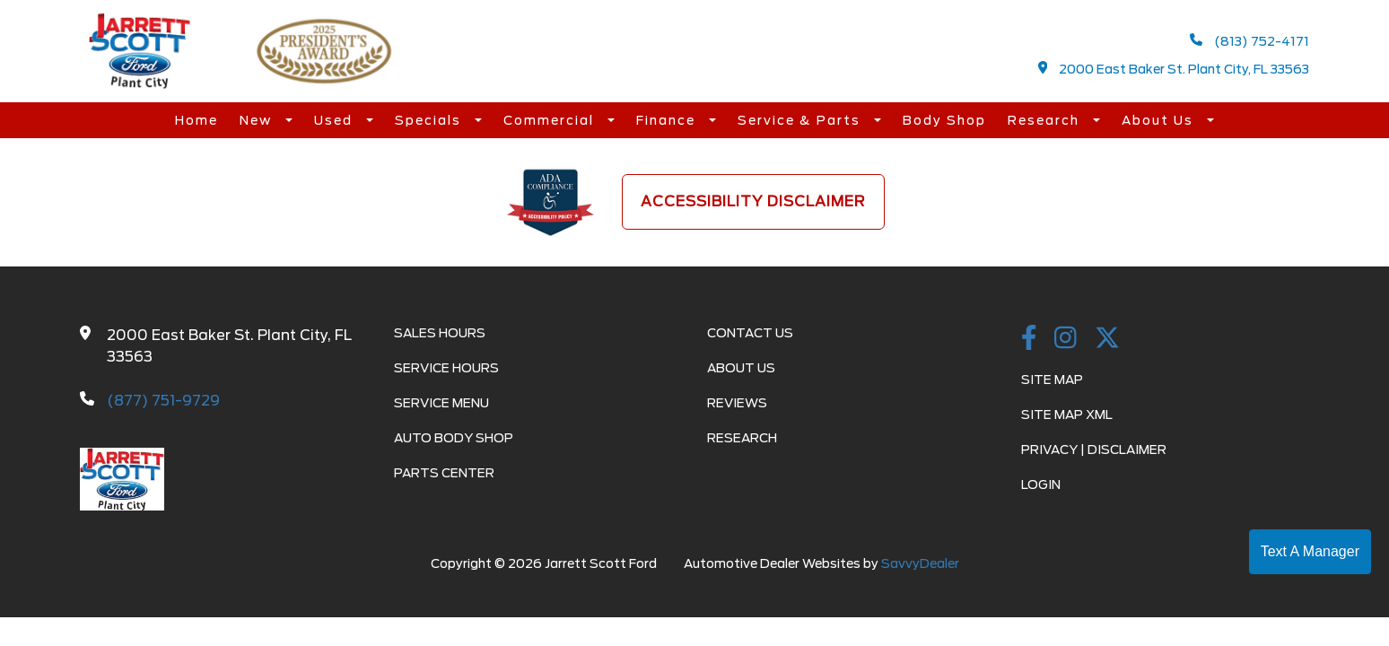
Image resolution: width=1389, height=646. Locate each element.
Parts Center (444, 473)
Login (1041, 484)
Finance (668, 120)
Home (196, 120)
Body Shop (944, 120)
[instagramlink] (1065, 339)
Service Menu (441, 403)
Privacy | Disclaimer (1093, 449)
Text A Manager (1310, 551)
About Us (1160, 120)
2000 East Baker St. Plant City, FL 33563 (1174, 68)
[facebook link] (1029, 339)
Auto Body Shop (453, 438)
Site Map (1052, 379)
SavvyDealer (920, 563)
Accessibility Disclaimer (753, 201)
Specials (430, 120)
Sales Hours (439, 333)
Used (335, 120)
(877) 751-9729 (163, 400)
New (258, 120)
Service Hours (446, 368)
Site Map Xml (1067, 414)
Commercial (550, 120)
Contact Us (750, 333)
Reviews (737, 403)
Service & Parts (801, 120)
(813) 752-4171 (1249, 40)
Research (1046, 120)
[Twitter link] (1107, 339)
